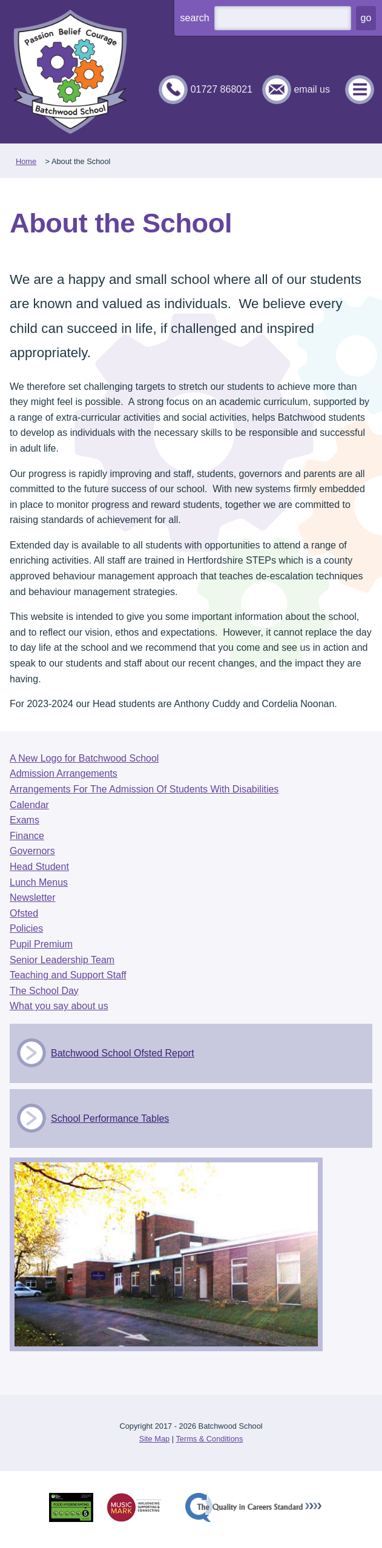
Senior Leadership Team (62, 960)
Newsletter (33, 897)
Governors (32, 851)
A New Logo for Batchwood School (84, 758)
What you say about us (59, 1006)
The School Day (44, 991)
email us (312, 89)
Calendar (29, 805)
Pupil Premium (41, 944)
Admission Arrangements (63, 773)
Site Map (154, 1438)
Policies (26, 928)
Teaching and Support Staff (68, 975)
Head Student (39, 866)
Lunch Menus (39, 882)
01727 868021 (221, 89)
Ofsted (24, 913)
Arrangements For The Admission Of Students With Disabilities (144, 789)
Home (26, 161)
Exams (24, 820)
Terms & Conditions (209, 1438)
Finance (27, 836)
